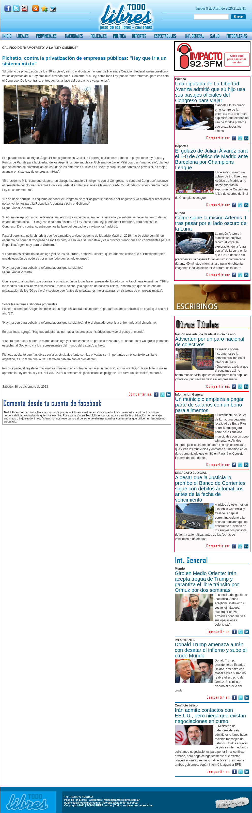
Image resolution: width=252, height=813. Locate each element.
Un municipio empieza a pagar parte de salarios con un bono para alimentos (209, 404)
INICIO (6, 36)
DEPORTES (139, 36)
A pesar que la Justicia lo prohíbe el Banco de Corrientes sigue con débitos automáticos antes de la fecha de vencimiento (210, 489)
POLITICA (119, 36)
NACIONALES (74, 36)
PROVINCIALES (46, 36)
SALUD (214, 36)
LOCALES (22, 36)
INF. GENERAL (194, 36)
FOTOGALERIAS (236, 36)
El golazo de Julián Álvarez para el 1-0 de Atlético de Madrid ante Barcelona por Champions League (211, 159)
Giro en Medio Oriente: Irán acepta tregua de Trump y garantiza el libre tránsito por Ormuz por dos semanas (207, 581)
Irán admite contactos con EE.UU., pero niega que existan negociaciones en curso (210, 715)
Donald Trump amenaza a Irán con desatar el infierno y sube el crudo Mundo (210, 650)
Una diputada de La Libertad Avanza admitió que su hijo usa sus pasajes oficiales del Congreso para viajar (210, 92)
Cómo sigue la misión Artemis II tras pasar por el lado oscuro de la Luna (210, 223)
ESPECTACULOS (165, 36)
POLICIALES (98, 36)
